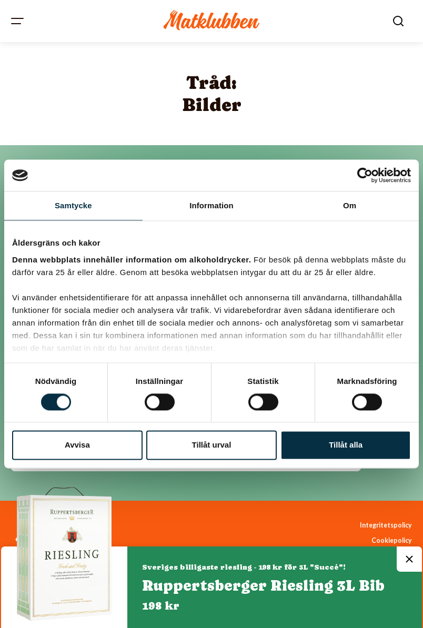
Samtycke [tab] (73, 205)
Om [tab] (349, 205)
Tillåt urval (211, 445)
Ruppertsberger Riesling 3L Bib (263, 585)
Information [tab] (211, 205)
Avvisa (77, 445)
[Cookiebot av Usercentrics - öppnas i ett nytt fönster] (365, 175)
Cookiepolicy (391, 540)
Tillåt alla (345, 445)
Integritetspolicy (386, 525)
